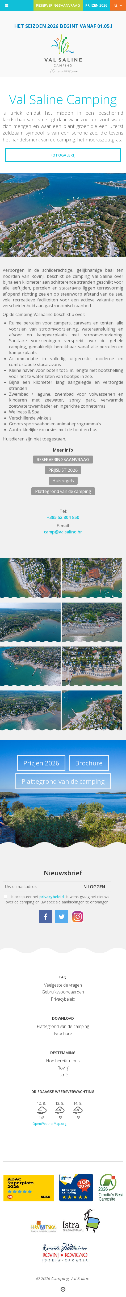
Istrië (63, 1075)
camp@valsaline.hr (63, 532)
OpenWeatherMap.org (49, 1124)
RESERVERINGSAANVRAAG (58, 5)
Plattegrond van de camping (63, 491)
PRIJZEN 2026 (96, 5)
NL (118, 5)
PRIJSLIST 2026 (63, 470)
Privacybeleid (63, 999)
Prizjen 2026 (41, 763)
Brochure (89, 763)
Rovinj (63, 1068)
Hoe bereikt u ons (63, 1061)
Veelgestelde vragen (63, 985)
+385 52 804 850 (63, 517)
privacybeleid (51, 896)
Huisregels (63, 481)
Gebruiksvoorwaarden (63, 992)
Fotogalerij (63, 155)
